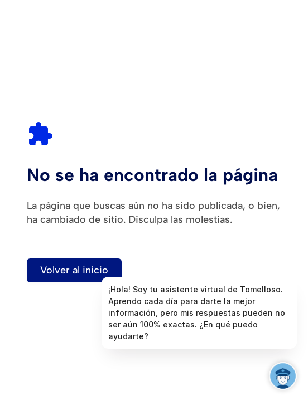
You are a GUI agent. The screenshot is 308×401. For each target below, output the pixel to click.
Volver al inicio (74, 270)
